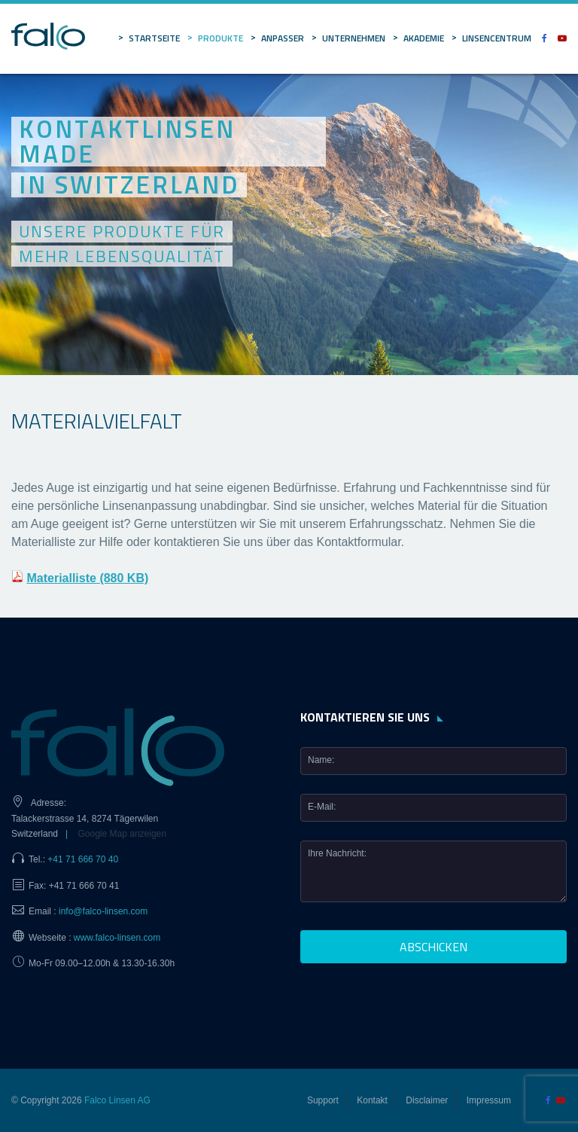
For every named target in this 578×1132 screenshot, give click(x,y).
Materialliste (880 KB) (87, 578)
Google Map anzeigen (122, 833)
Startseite (154, 38)
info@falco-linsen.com (103, 911)
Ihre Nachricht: (337, 853)
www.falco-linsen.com (117, 937)
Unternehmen (353, 38)
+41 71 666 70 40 (82, 859)
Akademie (423, 38)
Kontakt (372, 1100)
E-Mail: (322, 806)
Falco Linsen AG (117, 1100)
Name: (321, 759)
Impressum (489, 1100)
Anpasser (282, 38)
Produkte (220, 38)
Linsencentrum (496, 38)
